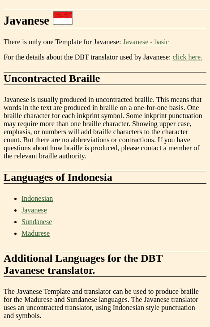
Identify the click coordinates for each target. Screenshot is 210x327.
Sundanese (36, 221)
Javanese (34, 210)
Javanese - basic (146, 42)
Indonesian (37, 198)
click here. (187, 57)
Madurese (35, 233)
